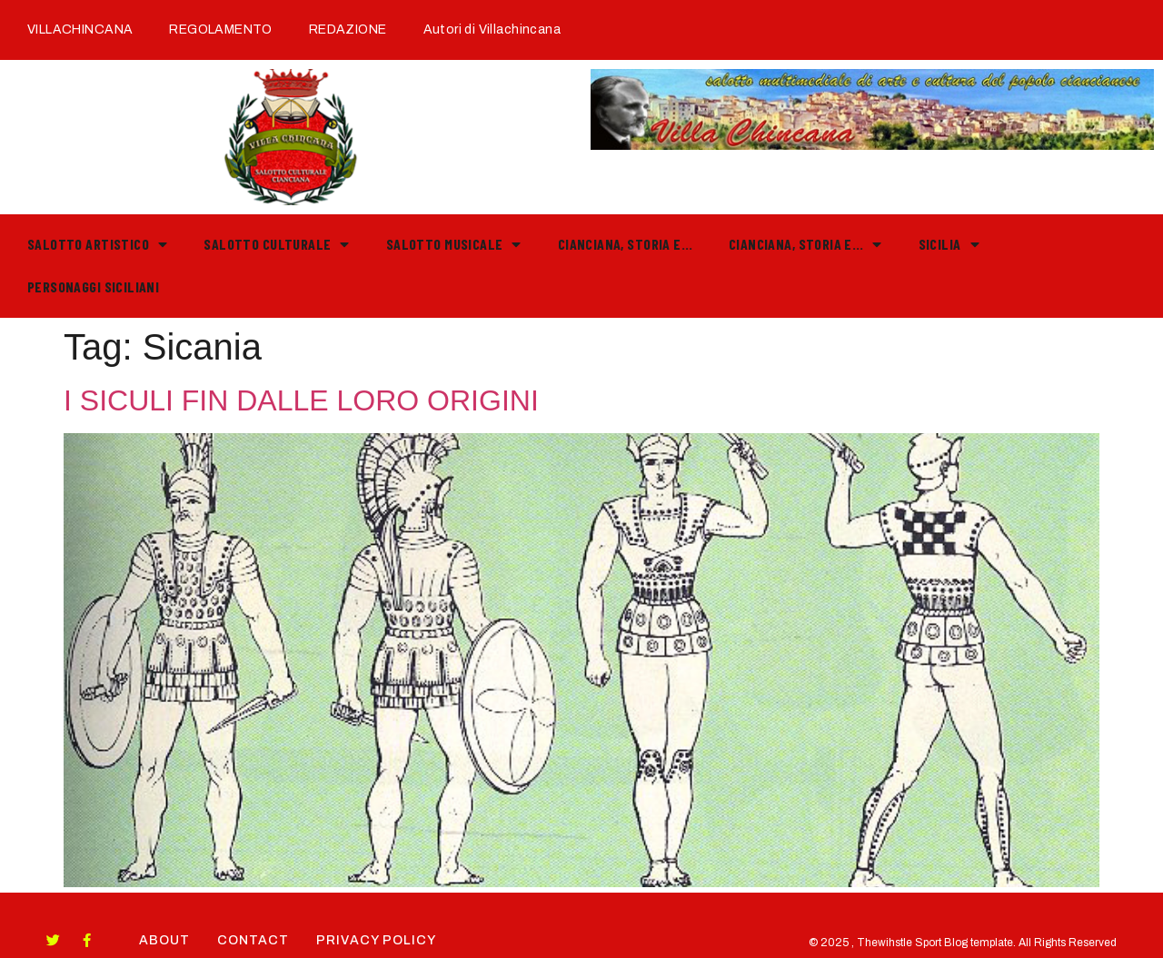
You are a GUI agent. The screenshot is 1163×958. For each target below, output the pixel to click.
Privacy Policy (376, 940)
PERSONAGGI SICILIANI (93, 286)
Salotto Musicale (454, 244)
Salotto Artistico (97, 244)
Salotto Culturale (276, 244)
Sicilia (949, 244)
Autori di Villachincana (492, 29)
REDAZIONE (348, 29)
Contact (253, 940)
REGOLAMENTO (221, 29)
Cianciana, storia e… (625, 243)
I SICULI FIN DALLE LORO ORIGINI (301, 400)
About (164, 940)
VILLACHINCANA (80, 29)
